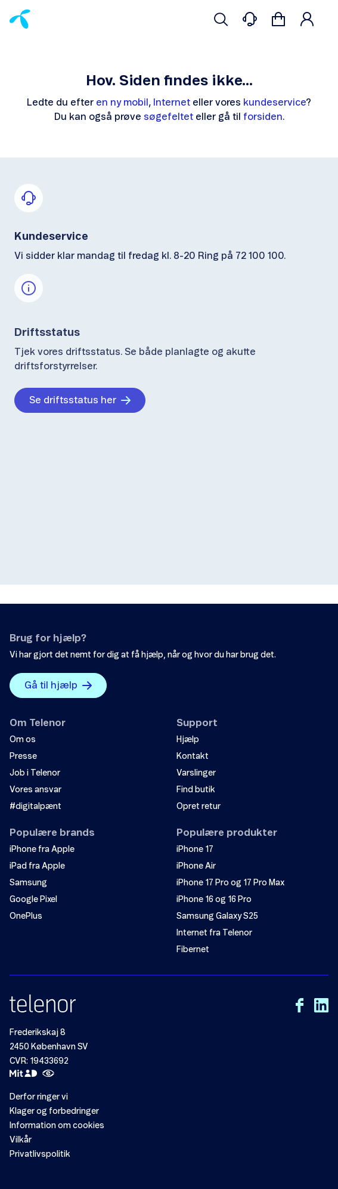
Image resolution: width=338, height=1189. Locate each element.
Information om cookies (57, 1126)
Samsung (28, 883)
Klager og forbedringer (54, 1111)
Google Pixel (33, 899)
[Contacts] (249, 19)
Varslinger (196, 773)
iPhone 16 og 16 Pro (214, 899)
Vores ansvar (35, 790)
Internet (171, 102)
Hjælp (187, 740)
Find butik (195, 790)
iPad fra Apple (37, 866)
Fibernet (192, 950)
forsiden (263, 117)
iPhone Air (196, 866)
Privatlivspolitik (40, 1154)
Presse (23, 756)
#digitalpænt (35, 806)
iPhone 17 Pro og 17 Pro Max (230, 883)
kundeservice (274, 102)
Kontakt (192, 756)
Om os (23, 740)
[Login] (307, 19)
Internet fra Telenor (214, 933)
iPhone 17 (194, 849)
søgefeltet (168, 117)
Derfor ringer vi (39, 1097)
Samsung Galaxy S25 (217, 916)
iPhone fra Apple (42, 849)
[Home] (20, 19)
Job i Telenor (35, 773)
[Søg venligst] (221, 19)
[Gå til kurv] (278, 19)
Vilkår (21, 1140)
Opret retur (198, 806)
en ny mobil (122, 102)
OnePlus (26, 916)
